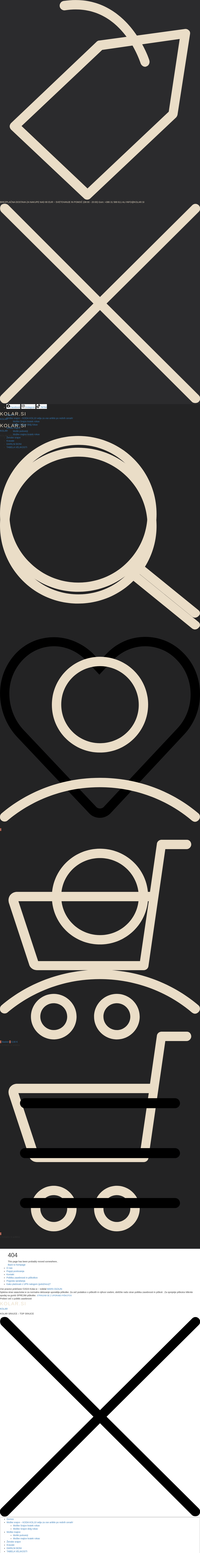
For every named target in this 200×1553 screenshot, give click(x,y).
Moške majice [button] (13, 428)
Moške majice (14, 1532)
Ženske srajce (13, 437)
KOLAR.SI (13, 1303)
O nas (9, 1268)
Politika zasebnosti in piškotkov (22, 1277)
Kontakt (10, 1274)
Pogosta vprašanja (15, 1281)
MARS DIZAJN (54, 1289)
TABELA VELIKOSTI (17, 1551)
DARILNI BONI (14, 1548)
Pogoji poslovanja (15, 1271)
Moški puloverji (20, 431)
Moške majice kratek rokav (26, 434)
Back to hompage (17, 1264)
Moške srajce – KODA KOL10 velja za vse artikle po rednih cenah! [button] (39, 418)
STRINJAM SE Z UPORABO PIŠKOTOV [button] (54, 1295)
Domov (10, 415)
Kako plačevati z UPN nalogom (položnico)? (28, 1284)
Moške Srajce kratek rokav (26, 421)
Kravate (10, 1545)
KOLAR (4, 430)
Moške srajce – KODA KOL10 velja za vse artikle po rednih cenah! (40, 1522)
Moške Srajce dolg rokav (25, 424)
